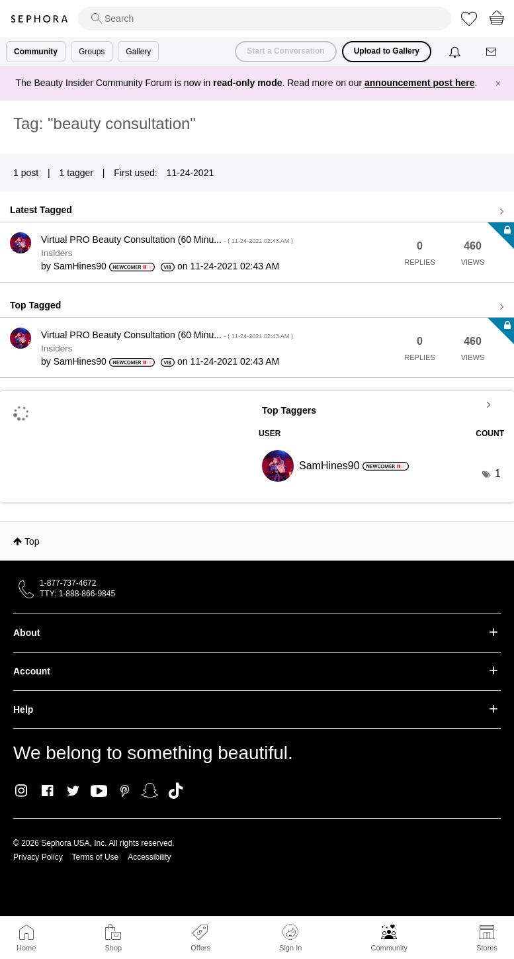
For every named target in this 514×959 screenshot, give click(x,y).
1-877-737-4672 (68, 583)
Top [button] (32, 541)
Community (388, 948)
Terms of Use (95, 857)
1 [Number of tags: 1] (498, 473)
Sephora (39, 19)
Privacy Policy (38, 857)
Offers (200, 948)
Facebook (47, 791)
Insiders (57, 253)
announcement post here (419, 82)
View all (257, 212)
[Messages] (492, 52)
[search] (264, 18)
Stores (486, 948)
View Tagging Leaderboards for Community (381, 404)
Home (26, 948)
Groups (92, 51)
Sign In (290, 938)
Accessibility (149, 857)
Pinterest (124, 791)
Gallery (138, 51)
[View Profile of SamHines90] (80, 266)
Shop (113, 948)
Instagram (21, 791)
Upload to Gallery (386, 51)
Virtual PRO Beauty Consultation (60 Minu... (167, 239)
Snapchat (150, 791)
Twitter (73, 791)
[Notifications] (456, 52)
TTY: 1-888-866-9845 (77, 593)
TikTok (175, 791)
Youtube (99, 791)
